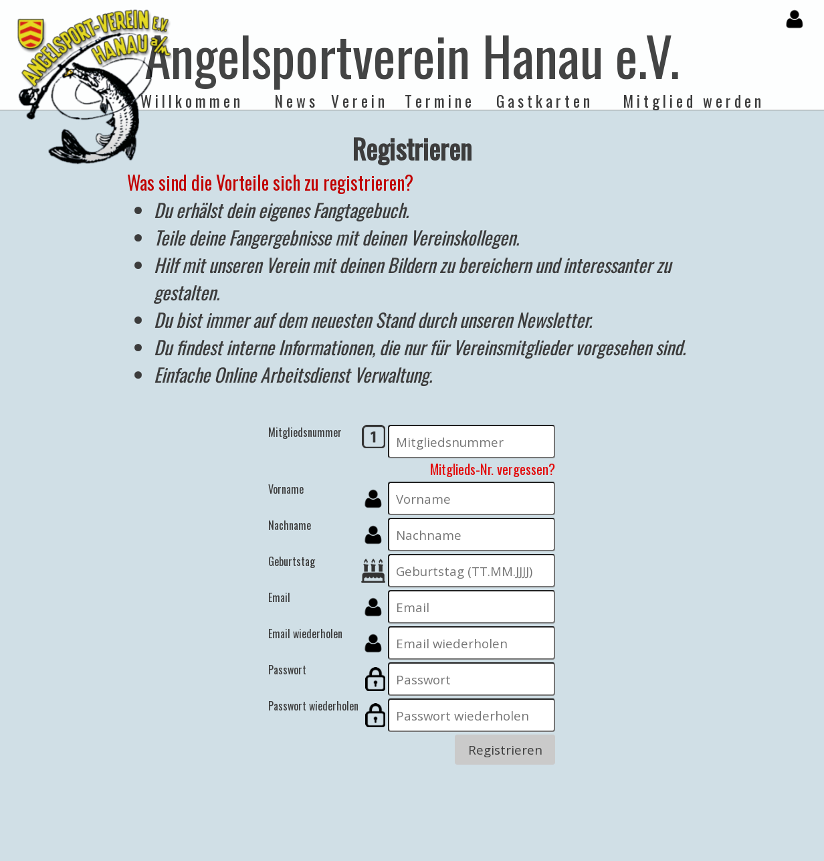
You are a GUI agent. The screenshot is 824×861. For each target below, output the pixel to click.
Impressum (415, 853)
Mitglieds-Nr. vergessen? (492, 468)
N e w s (295, 100)
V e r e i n (358, 100)
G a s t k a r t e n (543, 100)
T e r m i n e (438, 100)
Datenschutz (358, 853)
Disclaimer (468, 853)
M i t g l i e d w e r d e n (692, 100)
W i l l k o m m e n (190, 100)
